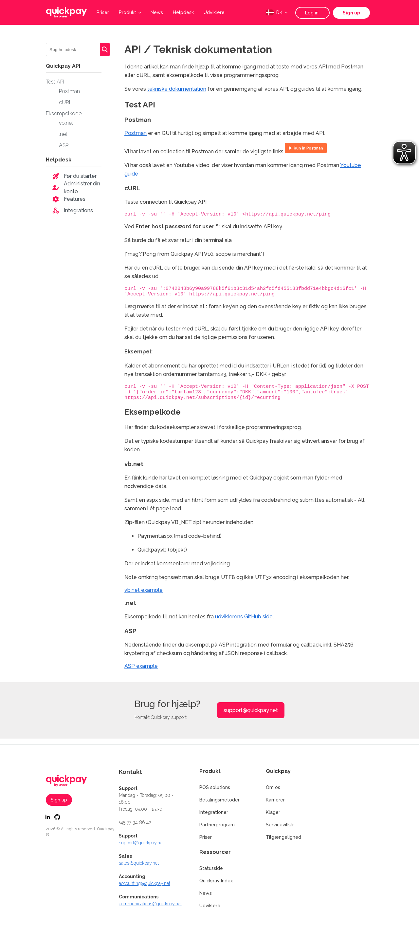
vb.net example (143, 596)
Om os (273, 787)
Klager (273, 812)
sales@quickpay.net (139, 863)
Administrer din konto (82, 187)
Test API (55, 82)
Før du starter (80, 176)
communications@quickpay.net (150, 903)
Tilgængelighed (283, 837)
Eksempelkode (64, 113)
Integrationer (213, 812)
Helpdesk (183, 12)
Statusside (211, 868)
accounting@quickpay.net (144, 883)
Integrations (78, 210)
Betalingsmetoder (219, 799)
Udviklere (214, 12)
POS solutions (214, 787)
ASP (63, 145)
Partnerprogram (217, 824)
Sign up (351, 12)
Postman (69, 91)
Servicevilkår (280, 824)
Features (74, 199)
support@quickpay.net (251, 716)
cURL (65, 102)
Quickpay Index (216, 880)
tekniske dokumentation (176, 89)
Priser (103, 12)
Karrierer (275, 799)
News (157, 12)
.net (63, 134)
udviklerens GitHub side (244, 622)
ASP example (141, 672)
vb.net (66, 123)
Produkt (130, 12)
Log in (312, 12)
